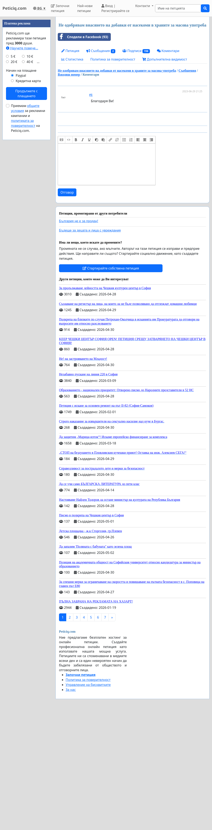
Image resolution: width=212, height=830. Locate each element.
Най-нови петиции (85, 8)
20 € (14, 61)
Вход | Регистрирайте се (115, 8)
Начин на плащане (21, 70)
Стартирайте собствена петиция (111, 268)
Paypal (21, 75)
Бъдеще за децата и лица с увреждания (90, 230)
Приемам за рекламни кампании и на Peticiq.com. (28, 118)
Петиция (70, 51)
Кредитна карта (28, 81)
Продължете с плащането (26, 93)
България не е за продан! (78, 221)
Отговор (67, 192)
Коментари (168, 51)
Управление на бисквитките (88, 684)
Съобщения (100, 51)
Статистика (72, 59)
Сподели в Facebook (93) (83, 37)
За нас (71, 689)
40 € (29, 61)
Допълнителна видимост (164, 59)
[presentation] (61, 140)
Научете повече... (22, 48)
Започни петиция (60, 8)
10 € (29, 56)
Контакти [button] (143, 6)
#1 (91, 95)
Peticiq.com (14, 8)
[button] (61, 140)
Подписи (136, 51)
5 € (13, 56)
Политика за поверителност (112, 59)
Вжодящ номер (69, 74)
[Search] (178, 8)
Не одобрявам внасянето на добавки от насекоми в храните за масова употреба (117, 70)
